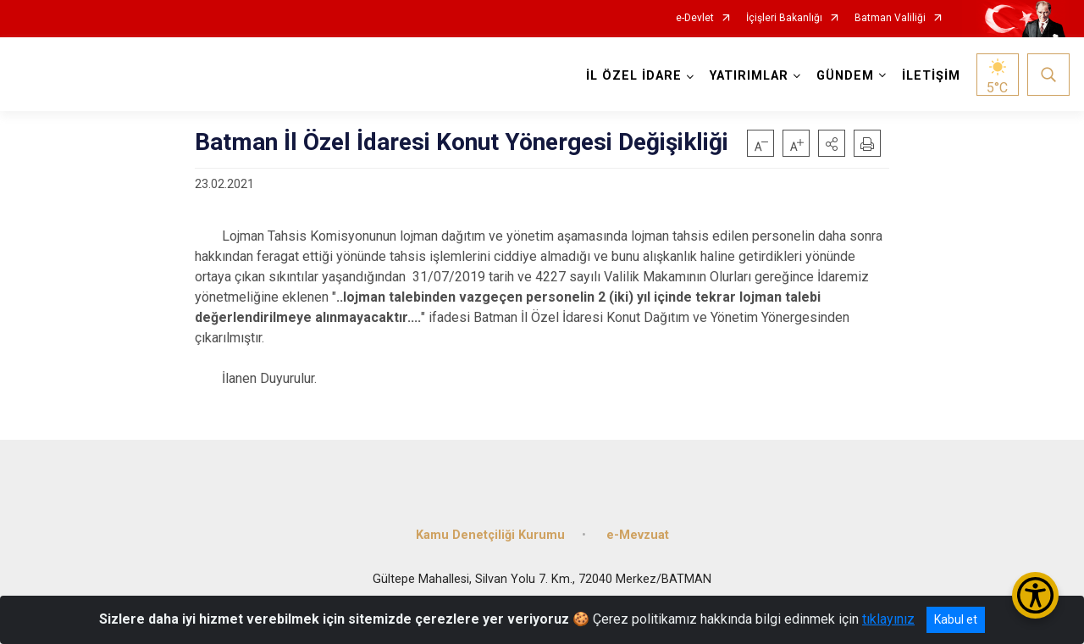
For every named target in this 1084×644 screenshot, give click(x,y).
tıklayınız (888, 619)
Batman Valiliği (890, 18)
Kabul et (955, 619)
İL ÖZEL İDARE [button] (634, 76)
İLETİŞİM (931, 76)
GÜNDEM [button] (845, 76)
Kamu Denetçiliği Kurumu (490, 535)
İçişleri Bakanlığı (784, 18)
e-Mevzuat (637, 535)
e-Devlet (695, 18)
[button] (831, 143)
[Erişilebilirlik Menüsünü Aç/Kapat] (1035, 595)
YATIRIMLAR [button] (749, 76)
